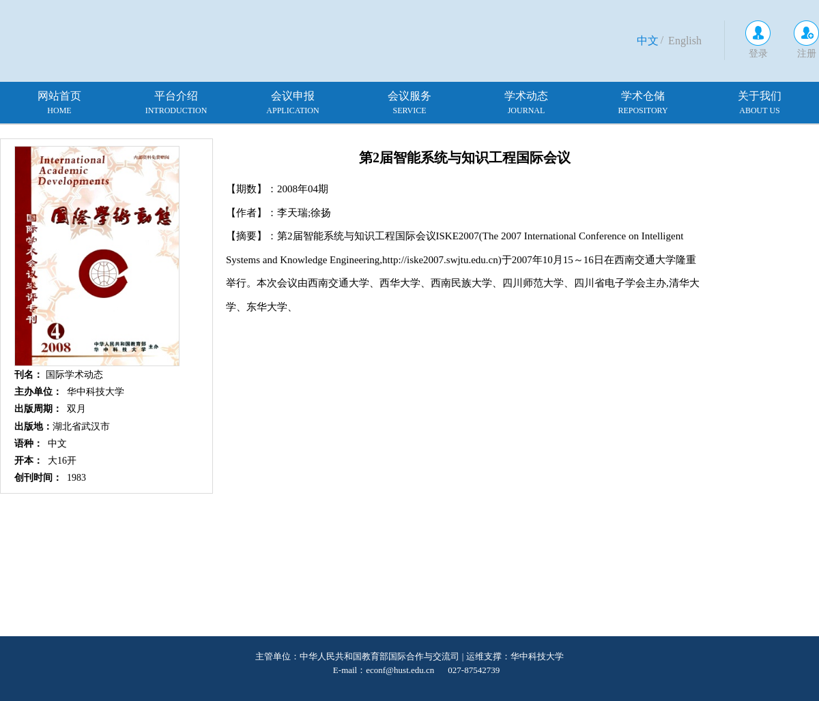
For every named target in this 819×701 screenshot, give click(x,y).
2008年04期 (302, 188)
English (685, 40)
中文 (648, 40)
